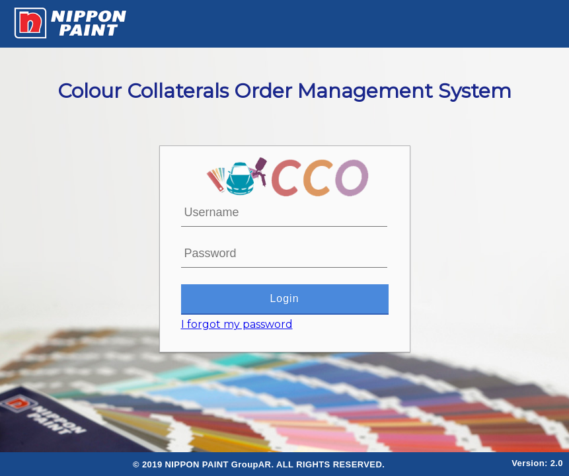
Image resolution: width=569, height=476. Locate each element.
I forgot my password (237, 324)
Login (285, 298)
